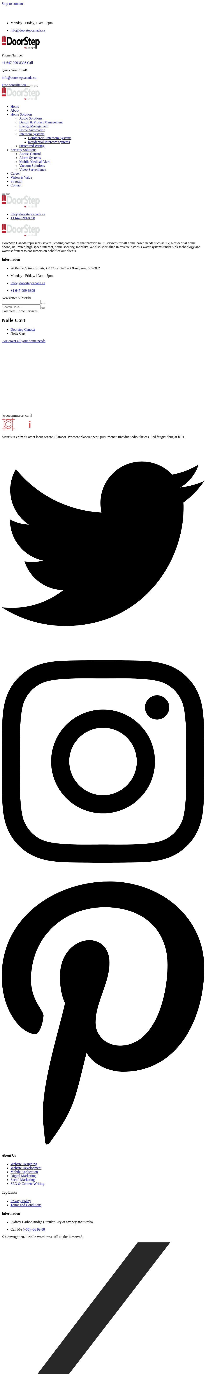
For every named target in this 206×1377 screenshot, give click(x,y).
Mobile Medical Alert (34, 161)
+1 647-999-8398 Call (17, 63)
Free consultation (16, 85)
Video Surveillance (32, 169)
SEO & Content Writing (27, 1184)
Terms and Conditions (26, 1205)
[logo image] (21, 207)
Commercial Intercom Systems (49, 138)
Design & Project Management (41, 122)
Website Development (26, 1168)
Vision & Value (21, 177)
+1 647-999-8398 (23, 218)
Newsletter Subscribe (17, 298)
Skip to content (12, 3)
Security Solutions (23, 150)
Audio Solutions (30, 118)
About (15, 110)
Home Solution (21, 114)
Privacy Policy (21, 1201)
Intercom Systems (31, 134)
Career (15, 173)
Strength (16, 181)
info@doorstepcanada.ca (28, 30)
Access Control (30, 154)
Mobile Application (24, 1172)
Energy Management (33, 126)
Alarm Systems (30, 158)
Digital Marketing (23, 1176)
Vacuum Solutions (32, 165)
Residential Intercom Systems (49, 142)
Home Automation (32, 130)
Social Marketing (23, 1180)
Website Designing (24, 1164)
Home (15, 106)
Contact (16, 185)
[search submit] (43, 308)
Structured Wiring (31, 146)
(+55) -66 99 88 (34, 1229)
